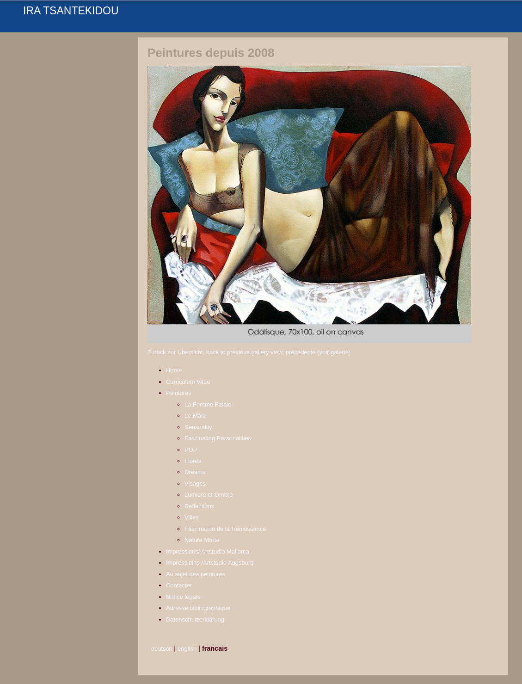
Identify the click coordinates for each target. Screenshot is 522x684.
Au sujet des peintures (195, 574)
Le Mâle (195, 415)
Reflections (199, 506)
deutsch (161, 648)
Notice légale (183, 596)
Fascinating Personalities (217, 438)
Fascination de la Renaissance (225, 528)
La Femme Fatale (208, 404)
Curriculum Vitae (188, 381)
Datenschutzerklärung (195, 619)
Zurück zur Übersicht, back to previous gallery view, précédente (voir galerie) (248, 352)
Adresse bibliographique (198, 607)
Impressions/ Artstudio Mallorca (207, 551)
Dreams (194, 471)
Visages (195, 483)
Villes (191, 517)
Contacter (179, 585)
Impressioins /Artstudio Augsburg (209, 562)
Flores (192, 460)
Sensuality (198, 427)
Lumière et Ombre (208, 494)
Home (174, 370)
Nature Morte (202, 539)
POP (190, 449)
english (187, 648)
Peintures (178, 392)
